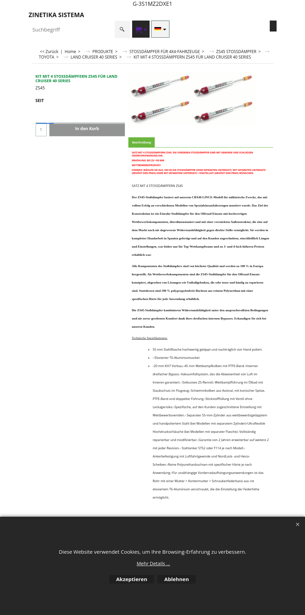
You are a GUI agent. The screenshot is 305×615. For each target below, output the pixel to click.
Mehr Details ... (153, 563)
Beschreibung (141, 142)
